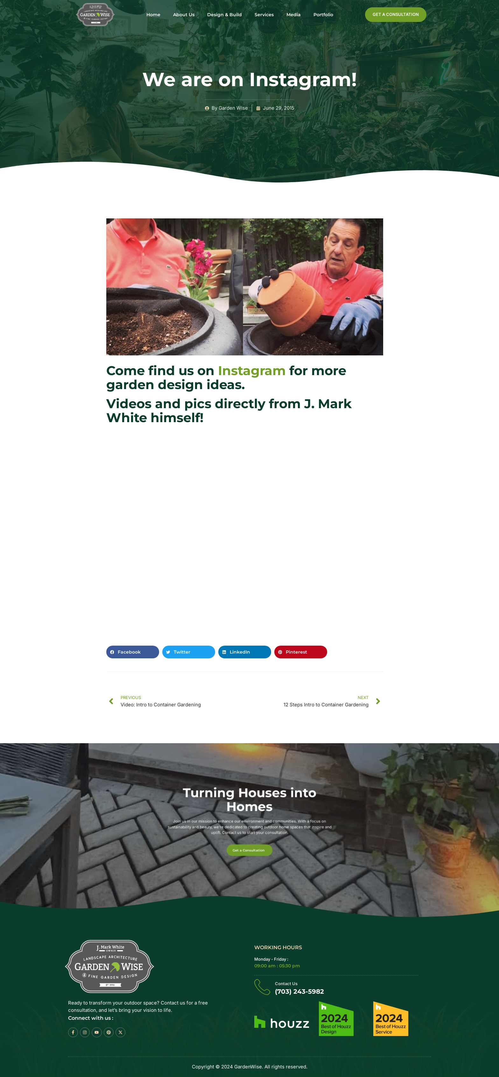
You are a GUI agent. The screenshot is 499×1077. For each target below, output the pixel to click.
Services (264, 14)
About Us (183, 14)
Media (293, 14)
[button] (132, 652)
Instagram (252, 370)
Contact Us (286, 983)
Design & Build (224, 14)
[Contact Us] (262, 987)
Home (153, 14)
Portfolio (323, 14)
